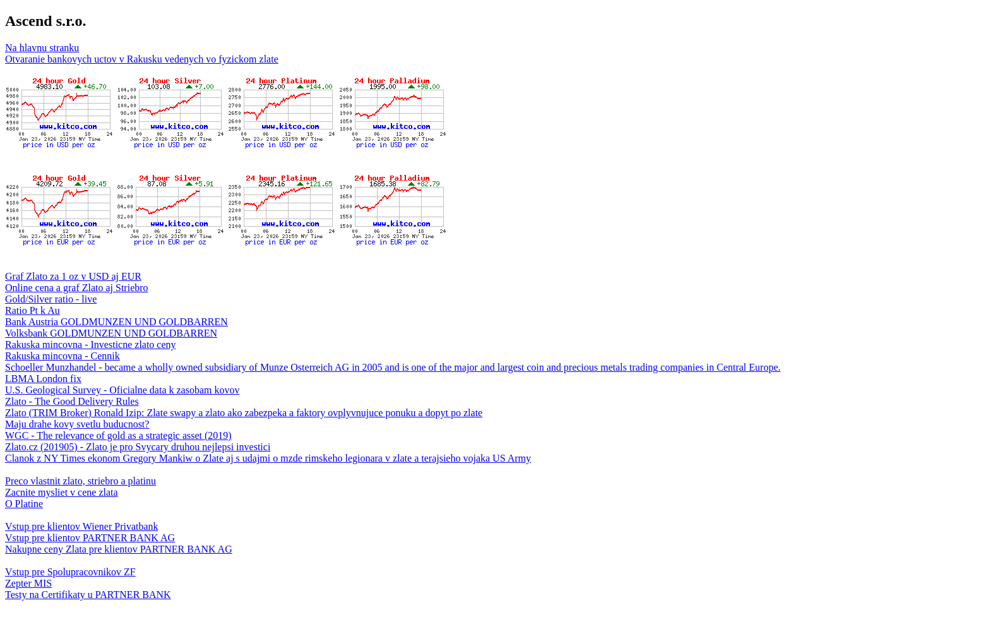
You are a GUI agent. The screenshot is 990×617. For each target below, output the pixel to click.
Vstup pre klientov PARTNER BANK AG (90, 537)
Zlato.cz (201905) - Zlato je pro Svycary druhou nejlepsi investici (137, 446)
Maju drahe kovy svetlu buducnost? (77, 424)
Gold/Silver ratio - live (51, 299)
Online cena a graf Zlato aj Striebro (76, 287)
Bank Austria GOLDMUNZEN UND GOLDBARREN (116, 321)
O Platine (24, 503)
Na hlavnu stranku (42, 47)
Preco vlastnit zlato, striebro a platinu (80, 481)
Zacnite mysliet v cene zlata (61, 492)
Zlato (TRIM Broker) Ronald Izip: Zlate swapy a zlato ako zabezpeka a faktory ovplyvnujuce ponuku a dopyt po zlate (243, 412)
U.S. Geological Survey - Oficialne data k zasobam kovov (122, 390)
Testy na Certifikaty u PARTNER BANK (88, 594)
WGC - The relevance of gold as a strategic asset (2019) (118, 435)
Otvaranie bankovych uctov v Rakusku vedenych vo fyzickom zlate (141, 59)
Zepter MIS (28, 583)
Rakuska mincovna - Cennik (62, 355)
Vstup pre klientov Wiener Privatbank (81, 526)
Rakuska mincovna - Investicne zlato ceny (90, 344)
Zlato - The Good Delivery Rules (72, 401)
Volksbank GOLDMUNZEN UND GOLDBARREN (111, 333)
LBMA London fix (43, 378)
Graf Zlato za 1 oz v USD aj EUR (73, 276)
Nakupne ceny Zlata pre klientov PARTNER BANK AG (118, 549)
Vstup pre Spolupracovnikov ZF (70, 571)
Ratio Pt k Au (32, 310)
